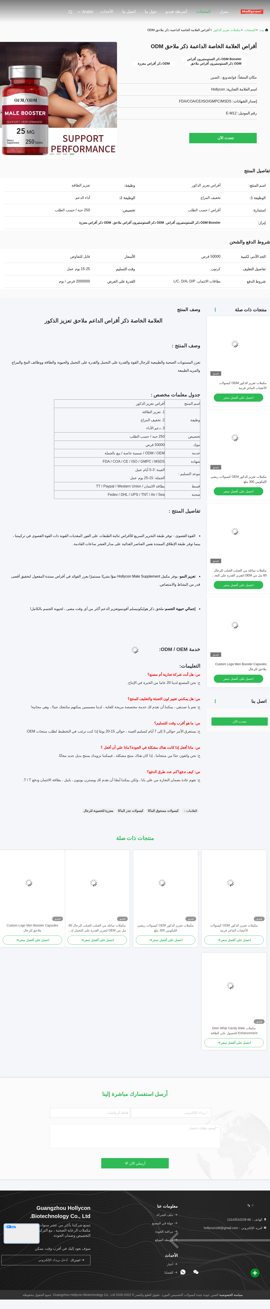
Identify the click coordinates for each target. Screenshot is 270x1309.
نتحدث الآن (223, 138)
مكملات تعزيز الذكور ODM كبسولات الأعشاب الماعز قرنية (234, 928)
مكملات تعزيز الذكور (227, 30)
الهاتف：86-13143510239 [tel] (247, 1219)
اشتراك (77, 1260)
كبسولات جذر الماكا (130, 811)
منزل (224, 11)
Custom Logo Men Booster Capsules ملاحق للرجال (32, 928)
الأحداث (106, 11)
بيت (261, 30)
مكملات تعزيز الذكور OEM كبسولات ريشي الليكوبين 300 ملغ (165, 928)
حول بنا (151, 11)
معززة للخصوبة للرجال (98, 811)
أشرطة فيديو (176, 11)
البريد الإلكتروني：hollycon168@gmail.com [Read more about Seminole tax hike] (235, 1228)
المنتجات (203, 11)
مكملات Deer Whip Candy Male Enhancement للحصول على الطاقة (234, 1030)
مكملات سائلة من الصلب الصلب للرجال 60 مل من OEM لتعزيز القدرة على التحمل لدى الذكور (239, 575)
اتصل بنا (129, 11)
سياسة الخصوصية (231, 1295)
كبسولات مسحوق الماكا (163, 811)
